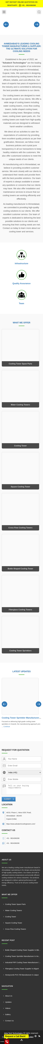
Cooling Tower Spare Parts (15, 904)
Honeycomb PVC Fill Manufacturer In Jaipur (22, 975)
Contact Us (9, 1021)
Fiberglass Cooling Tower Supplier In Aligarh (22, 969)
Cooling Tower (10, 917)
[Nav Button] (6, 24)
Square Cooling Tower (13, 923)
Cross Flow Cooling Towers (15, 929)
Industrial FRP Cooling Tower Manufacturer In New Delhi (23, 962)
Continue (7, 726)
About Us (8, 996)
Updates (8, 1002)
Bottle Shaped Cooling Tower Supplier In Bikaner (23, 950)
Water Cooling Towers (13, 910)
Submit (7, 799)
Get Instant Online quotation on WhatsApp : (21, 4)
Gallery (8, 1014)
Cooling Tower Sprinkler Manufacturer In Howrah (23, 956)
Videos (7, 1008)
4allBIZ (30, 1037)
